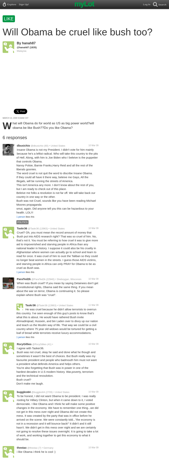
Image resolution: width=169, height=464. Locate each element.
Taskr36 (22, 228)
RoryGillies (24, 344)
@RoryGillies (39, 344)
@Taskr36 (33, 228)
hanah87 (29, 43)
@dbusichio (37, 145)
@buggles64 (38, 392)
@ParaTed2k (39, 279)
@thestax (32, 447)
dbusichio (23, 145)
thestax (22, 447)
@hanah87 (23, 47)
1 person (20, 217)
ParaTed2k (24, 279)
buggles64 (24, 392)
